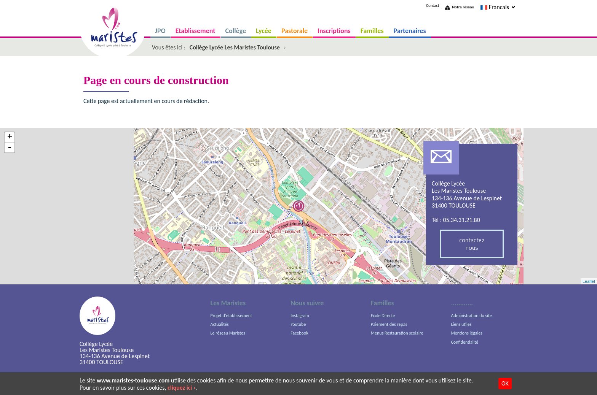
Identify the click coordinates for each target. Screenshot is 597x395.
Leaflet (589, 281)
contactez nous (472, 243)
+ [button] (9, 137)
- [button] (9, 147)
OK (505, 383)
